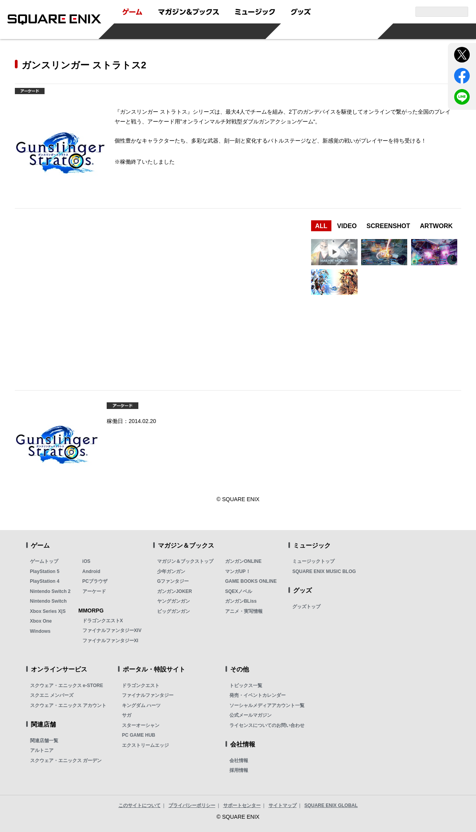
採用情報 (238, 770)
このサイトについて (139, 805)
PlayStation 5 (44, 571)
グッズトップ (306, 606)
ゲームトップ (44, 561)
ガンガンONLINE (243, 561)
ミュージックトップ (313, 561)
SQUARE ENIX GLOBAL (331, 805)
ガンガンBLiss (241, 601)
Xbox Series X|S (48, 611)
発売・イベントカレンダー (257, 695)
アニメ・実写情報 (244, 611)
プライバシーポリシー (191, 805)
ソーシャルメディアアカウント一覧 (266, 705)
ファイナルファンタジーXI (110, 640)
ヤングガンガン (173, 601)
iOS (86, 561)
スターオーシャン (140, 725)
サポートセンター (242, 805)
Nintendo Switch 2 (50, 591)
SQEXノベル (238, 591)
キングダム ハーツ (141, 705)
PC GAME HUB (138, 735)
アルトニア (42, 750)
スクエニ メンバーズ (51, 695)
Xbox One (41, 621)
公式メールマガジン (250, 715)
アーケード (94, 591)
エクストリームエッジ (145, 745)
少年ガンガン (171, 571)
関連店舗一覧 (44, 740)
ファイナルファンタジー (148, 695)
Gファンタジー (173, 581)
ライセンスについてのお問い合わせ (266, 725)
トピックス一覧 (245, 685)
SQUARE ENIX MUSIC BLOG (324, 571)
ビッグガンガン (173, 611)
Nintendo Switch (48, 601)
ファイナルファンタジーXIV (111, 630)
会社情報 (238, 760)
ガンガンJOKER (174, 591)
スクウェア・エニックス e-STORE (66, 685)
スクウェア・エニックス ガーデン (66, 760)
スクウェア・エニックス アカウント (68, 705)
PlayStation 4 (44, 581)
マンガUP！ (238, 571)
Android (91, 571)
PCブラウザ (95, 581)
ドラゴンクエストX (102, 620)
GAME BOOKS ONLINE (251, 581)
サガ (126, 715)
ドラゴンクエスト (140, 685)
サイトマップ (282, 805)
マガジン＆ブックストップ (185, 561)
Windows (40, 631)
